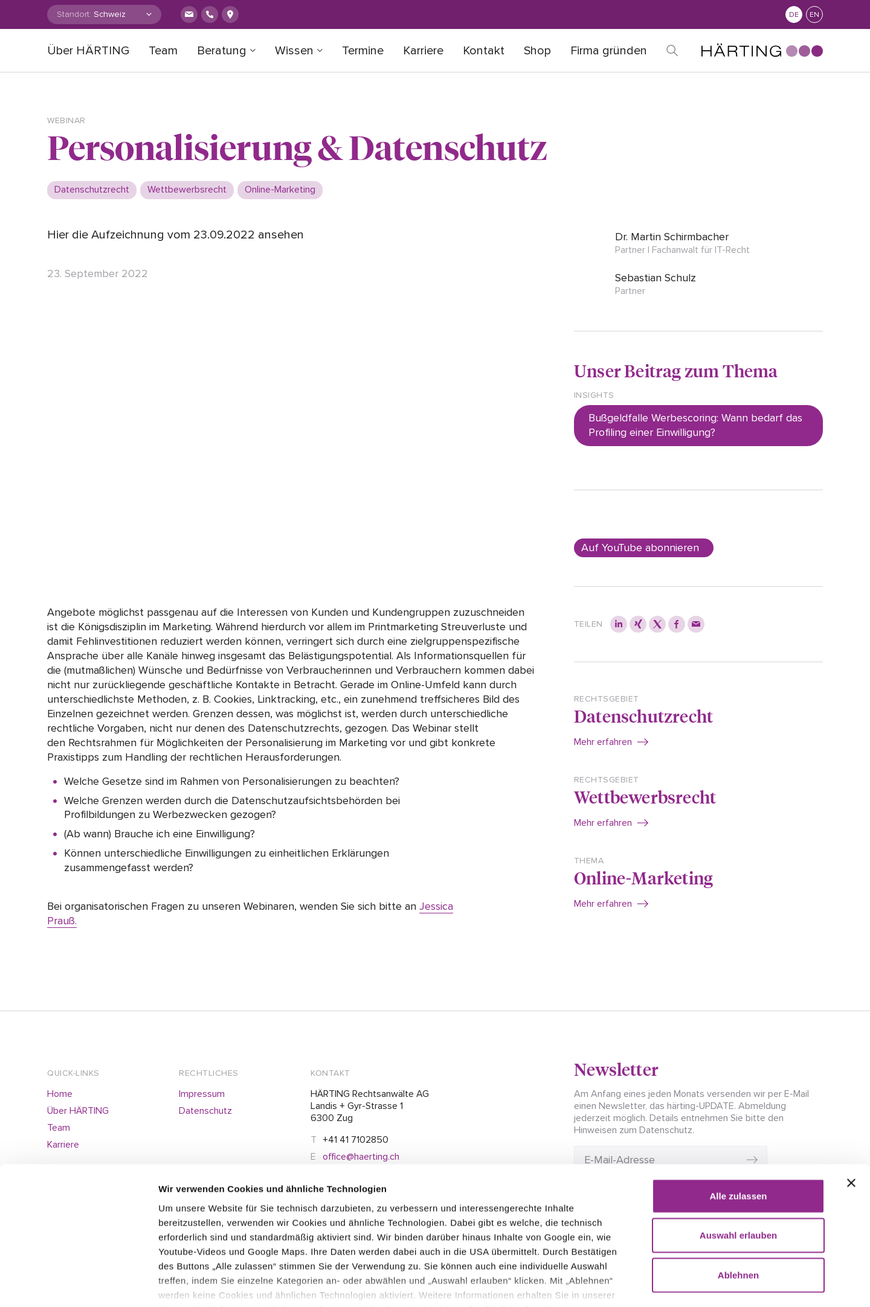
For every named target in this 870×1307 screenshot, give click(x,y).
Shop (537, 50)
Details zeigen (694, 1283)
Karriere (423, 50)
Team (163, 50)
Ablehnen (738, 1202)
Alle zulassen (738, 1122)
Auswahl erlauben (738, 1162)
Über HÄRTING (88, 50)
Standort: (74, 14)
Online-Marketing (643, 877)
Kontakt (483, 50)
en (814, 14)
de (794, 14)
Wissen (294, 50)
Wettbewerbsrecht (645, 796)
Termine (363, 50)
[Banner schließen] (851, 1109)
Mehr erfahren (603, 742)
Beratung (221, 50)
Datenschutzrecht (643, 716)
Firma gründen (608, 50)
